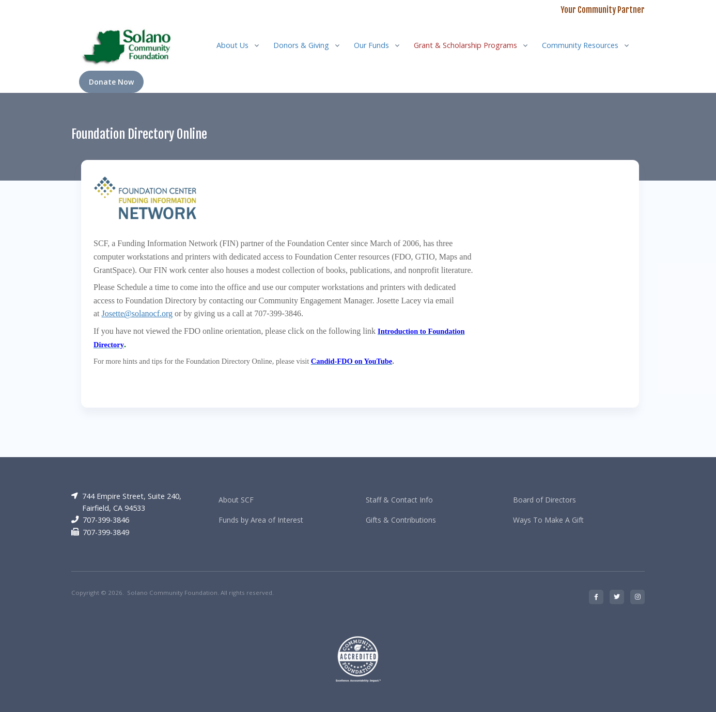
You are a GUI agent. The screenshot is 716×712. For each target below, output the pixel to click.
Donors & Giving (301, 45)
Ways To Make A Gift (548, 520)
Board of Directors (544, 500)
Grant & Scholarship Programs (465, 45)
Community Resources (580, 45)
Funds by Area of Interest (261, 520)
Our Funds (371, 45)
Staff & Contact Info (399, 500)
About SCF (236, 500)
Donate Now (111, 82)
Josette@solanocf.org (137, 313)
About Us (232, 45)
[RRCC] (128, 45)
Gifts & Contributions (401, 520)
